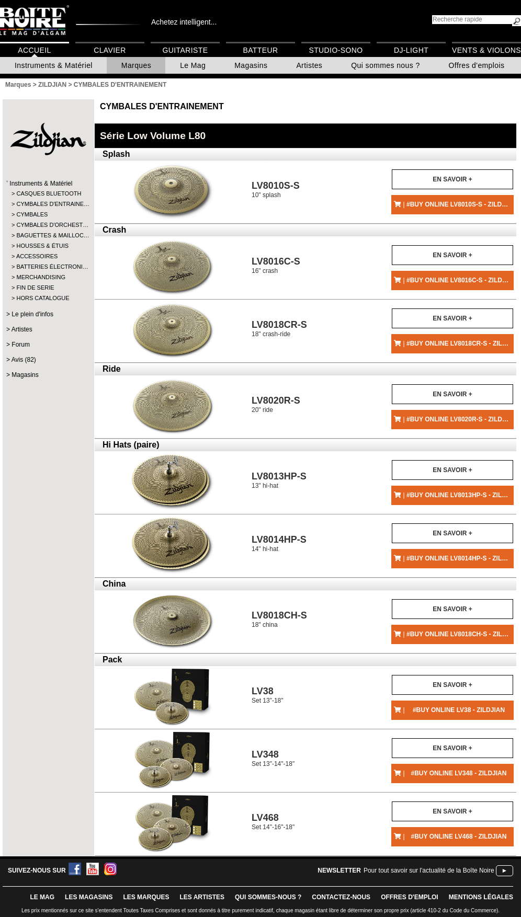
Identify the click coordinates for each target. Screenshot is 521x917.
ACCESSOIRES (37, 256)
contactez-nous (341, 897)
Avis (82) (24, 359)
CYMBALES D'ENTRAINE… (48, 204)
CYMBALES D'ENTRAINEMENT (162, 106)
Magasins (250, 65)
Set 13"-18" (268, 695)
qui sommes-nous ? (268, 897)
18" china (279, 619)
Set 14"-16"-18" (273, 821)
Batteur (260, 50)
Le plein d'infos (32, 314)
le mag (42, 897)
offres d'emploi (409, 897)
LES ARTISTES (201, 897)
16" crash (276, 265)
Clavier (110, 50)
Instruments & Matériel (54, 65)
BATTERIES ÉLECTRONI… (48, 266)
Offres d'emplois (477, 65)
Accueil (34, 50)
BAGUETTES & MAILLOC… (48, 235)
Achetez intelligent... (184, 22)
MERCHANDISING (40, 277)
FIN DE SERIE (35, 287)
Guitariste (185, 50)
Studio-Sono (336, 50)
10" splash (276, 189)
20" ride (276, 404)
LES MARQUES (146, 897)
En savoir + (452, 179)
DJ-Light (411, 50)
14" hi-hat (279, 543)
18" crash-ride (279, 328)
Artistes (309, 65)
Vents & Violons (486, 50)
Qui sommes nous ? (385, 65)
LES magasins (88, 897)
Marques (136, 65)
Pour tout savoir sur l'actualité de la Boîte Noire (429, 870)
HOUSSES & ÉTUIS (42, 246)
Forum (21, 344)
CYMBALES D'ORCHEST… (48, 225)
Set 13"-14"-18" (273, 758)
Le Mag (193, 65)
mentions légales (481, 897)
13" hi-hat (279, 480)
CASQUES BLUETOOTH (48, 193)
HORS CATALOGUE (42, 298)
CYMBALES (32, 214)
